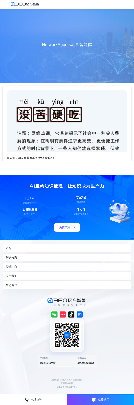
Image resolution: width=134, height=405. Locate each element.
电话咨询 (33, 400)
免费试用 (100, 400)
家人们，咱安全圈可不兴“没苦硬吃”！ (31, 158)
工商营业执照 (67, 383)
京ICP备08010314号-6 (67, 387)
